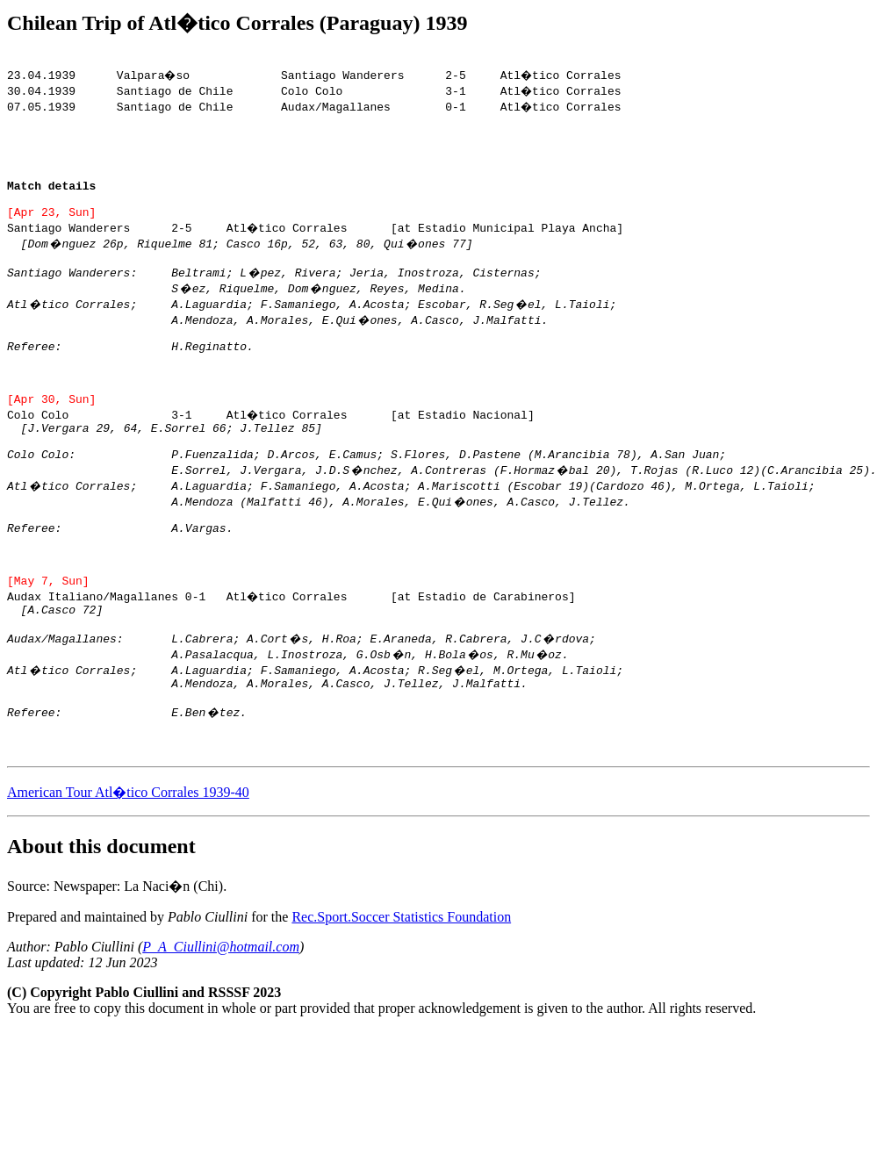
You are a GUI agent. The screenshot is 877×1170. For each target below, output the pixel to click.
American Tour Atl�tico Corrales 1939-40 (128, 876)
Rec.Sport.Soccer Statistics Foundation (401, 1001)
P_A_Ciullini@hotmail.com (220, 1030)
